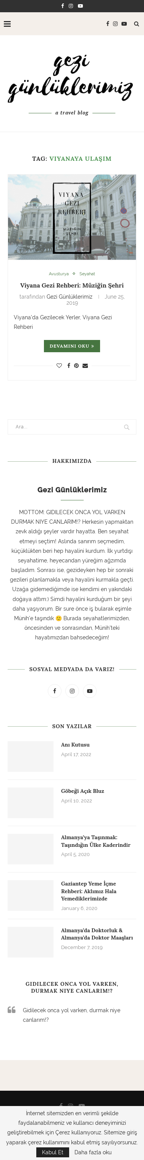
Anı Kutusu (75, 744)
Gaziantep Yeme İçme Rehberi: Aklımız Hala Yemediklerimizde (88, 891)
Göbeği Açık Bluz (82, 790)
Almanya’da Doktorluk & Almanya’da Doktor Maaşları (97, 934)
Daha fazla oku (93, 1152)
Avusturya (59, 273)
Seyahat (87, 273)
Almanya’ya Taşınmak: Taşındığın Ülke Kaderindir (96, 841)
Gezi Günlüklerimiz (69, 297)
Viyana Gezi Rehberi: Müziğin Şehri (72, 285)
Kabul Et (52, 1152)
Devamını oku (72, 346)
